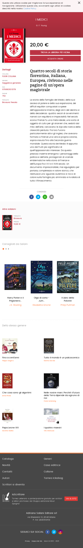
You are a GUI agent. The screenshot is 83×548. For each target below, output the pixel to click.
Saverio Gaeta (8, 431)
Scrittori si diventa (13, 484)
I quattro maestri (52, 428)
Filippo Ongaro (8, 360)
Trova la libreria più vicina (55, 53)
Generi (48, 459)
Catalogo (8, 459)
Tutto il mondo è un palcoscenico (61, 358)
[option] (15, 284)
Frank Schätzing (50, 401)
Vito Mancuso (49, 431)
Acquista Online (55, 59)
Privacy (27, 541)
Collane (48, 471)
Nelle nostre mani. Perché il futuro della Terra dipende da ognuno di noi (62, 395)
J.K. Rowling (15, 305)
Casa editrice (52, 465)
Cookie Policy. (30, 9)
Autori (5, 478)
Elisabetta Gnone (41, 305)
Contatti (7, 471)
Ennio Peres (6, 395)
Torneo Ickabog (53, 478)
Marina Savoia (49, 360)
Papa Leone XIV (10, 428)
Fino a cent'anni (10, 358)
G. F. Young (41, 25)
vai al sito (71, 499)
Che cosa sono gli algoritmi (16, 393)
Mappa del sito (37, 541)
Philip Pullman (68, 305)
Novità (6, 465)
